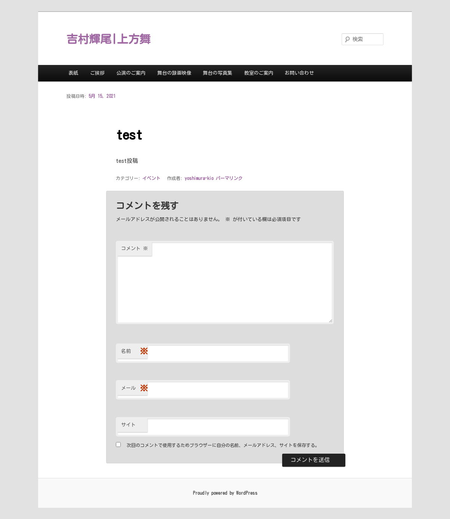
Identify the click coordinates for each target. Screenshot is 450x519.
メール (134, 388)
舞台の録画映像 (174, 73)
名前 (134, 351)
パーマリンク (229, 178)
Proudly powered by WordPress (225, 493)
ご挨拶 (97, 73)
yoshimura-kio (199, 178)
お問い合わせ (299, 73)
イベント (151, 178)
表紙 (73, 73)
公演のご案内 (130, 73)
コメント (134, 248)
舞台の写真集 (217, 73)
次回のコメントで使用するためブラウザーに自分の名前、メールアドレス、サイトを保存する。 (223, 445)
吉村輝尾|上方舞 (109, 39)
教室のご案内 (258, 73)
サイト (128, 424)
